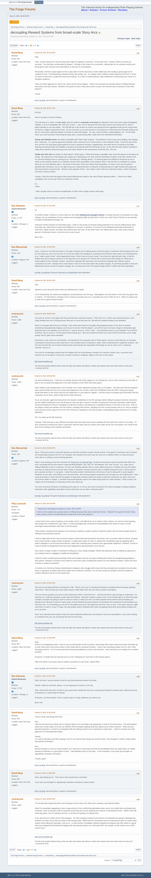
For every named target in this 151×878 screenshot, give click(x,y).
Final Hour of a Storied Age (67, 272)
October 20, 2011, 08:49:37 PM (45, 313)
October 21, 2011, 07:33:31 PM (45, 676)
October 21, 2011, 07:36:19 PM (45, 712)
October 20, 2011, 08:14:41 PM (45, 280)
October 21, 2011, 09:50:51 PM (45, 799)
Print (138, 45)
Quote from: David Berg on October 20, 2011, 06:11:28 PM (59, 509)
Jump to (107, 860)
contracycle (17, 314)
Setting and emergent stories (92, 215)
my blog (37, 272)
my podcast (46, 272)
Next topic (136, 39)
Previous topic (123, 39)
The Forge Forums (22, 9)
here (102, 191)
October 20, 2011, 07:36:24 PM (45, 247)
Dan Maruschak (19, 247)
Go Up (12, 850)
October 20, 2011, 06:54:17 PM (45, 108)
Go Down (13, 45)
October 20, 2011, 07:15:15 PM (45, 205)
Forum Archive (108, 10)
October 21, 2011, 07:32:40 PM (45, 638)
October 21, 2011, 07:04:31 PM (45, 583)
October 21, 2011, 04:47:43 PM (45, 503)
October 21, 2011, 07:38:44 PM (45, 773)
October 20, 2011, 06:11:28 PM (45, 52)
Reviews (122, 10)
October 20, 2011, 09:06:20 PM (45, 376)
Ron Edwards (18, 206)
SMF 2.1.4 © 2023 (13, 875)
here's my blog (40, 100)
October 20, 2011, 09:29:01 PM (45, 448)
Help (122, 875)
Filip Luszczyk (19, 503)
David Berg (17, 53)
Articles (94, 10)
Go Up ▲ (140, 875)
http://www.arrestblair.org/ (43, 361)
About (84, 10)
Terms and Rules (130, 875)
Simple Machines (25, 875)
